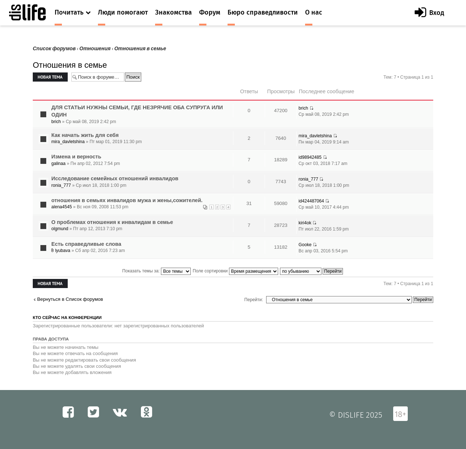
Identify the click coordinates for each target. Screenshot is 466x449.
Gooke (305, 244)
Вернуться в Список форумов (70, 299)
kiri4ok (305, 222)
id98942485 (310, 157)
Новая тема (50, 77)
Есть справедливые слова (86, 244)
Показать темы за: (156, 270)
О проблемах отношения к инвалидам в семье (112, 222)
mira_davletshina (67, 141)
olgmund (59, 228)
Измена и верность (76, 156)
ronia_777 (61, 185)
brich (56, 121)
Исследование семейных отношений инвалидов (114, 178)
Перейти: (253, 299)
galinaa (58, 163)
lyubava (62, 250)
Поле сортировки (235, 270)
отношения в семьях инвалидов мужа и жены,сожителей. (126, 200)
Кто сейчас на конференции (67, 317)
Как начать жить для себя (85, 135)
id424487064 (311, 201)
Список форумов (54, 49)
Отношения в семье (140, 49)
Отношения (95, 49)
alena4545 (61, 206)
